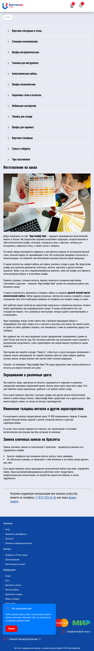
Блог (7, 580)
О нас (7, 529)
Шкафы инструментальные (25, 52)
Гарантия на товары (13, 594)
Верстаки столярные (22, 138)
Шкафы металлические (23, 84)
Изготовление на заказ (15, 564)
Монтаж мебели (12, 589)
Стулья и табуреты (21, 149)
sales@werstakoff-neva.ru (79, 631)
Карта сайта (10, 603)
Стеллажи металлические (25, 41)
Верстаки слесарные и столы (27, 31)
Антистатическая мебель (24, 74)
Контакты (9, 538)
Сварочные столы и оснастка (26, 95)
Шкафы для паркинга (23, 127)
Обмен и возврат (12, 598)
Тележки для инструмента (25, 63)
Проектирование (12, 559)
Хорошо (11, 628)
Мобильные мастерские (24, 106)
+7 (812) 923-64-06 (45, 497)
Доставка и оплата (13, 585)
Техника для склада (22, 116)
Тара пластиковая (21, 159)
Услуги (8, 17)
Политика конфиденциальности (18, 543)
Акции (8, 575)
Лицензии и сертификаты (16, 534)
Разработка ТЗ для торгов (16, 555)
